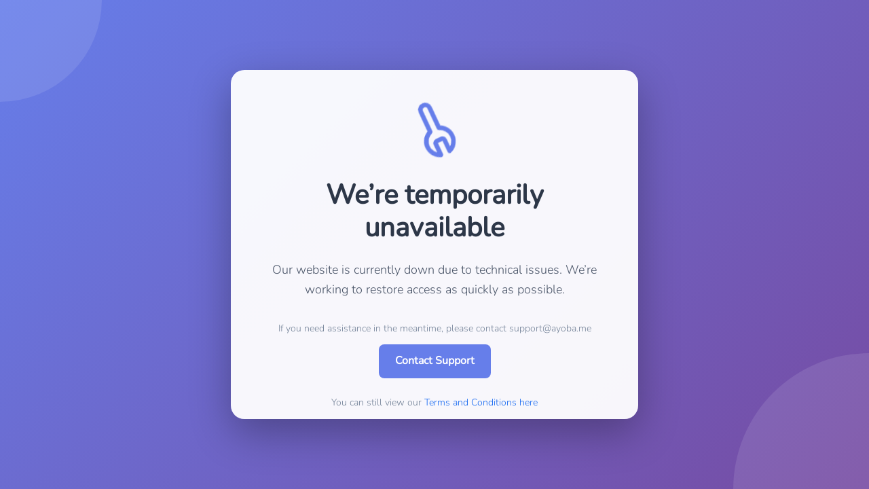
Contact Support (435, 360)
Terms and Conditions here (481, 402)
